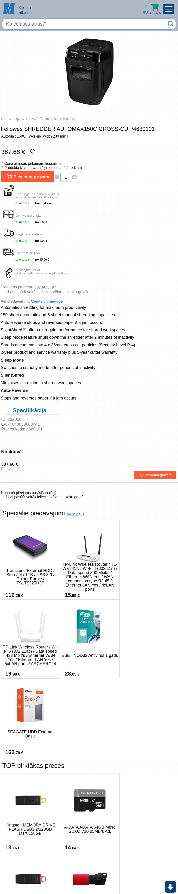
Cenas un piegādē (47, 301)
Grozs (155, 9)
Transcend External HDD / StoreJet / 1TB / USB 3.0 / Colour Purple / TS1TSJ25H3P (30, 576)
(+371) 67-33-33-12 (53, 877)
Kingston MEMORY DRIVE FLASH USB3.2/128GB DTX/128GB (30, 750)
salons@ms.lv (17, 877)
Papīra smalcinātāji (57, 118)
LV (144, 6)
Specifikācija (29, 410)
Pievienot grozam (27, 177)
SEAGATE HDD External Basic (88, 655)
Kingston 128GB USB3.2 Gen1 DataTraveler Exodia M (30, 829)
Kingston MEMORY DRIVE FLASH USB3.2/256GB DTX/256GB (147, 750)
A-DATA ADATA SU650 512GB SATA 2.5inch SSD (88, 829)
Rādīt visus (75, 514)
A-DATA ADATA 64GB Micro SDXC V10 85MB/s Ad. (88, 750)
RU (144, 13)
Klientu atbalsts (26, 10)
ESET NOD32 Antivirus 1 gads (30, 655)
